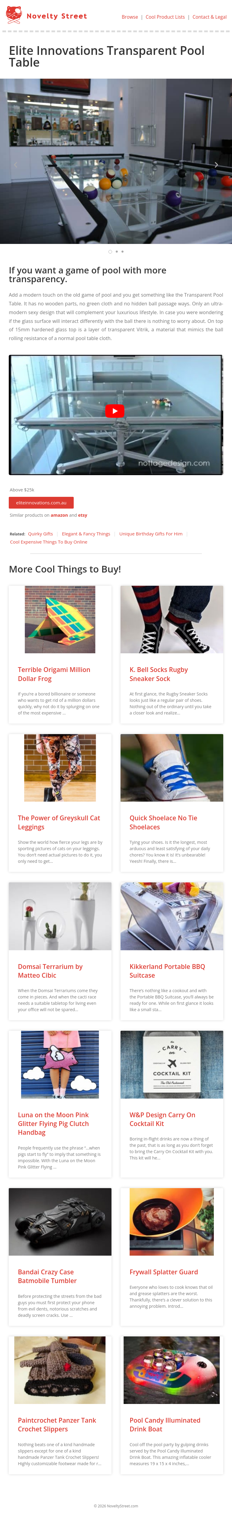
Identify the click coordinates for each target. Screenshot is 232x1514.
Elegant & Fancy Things (86, 534)
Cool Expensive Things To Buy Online (48, 542)
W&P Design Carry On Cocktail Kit (162, 1119)
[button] (41, 503)
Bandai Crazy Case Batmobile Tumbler (47, 1276)
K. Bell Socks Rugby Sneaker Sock (159, 674)
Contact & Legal (209, 17)
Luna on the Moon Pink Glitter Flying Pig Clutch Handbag (53, 1123)
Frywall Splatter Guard (164, 1272)
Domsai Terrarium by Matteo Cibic (50, 970)
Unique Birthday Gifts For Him (150, 534)
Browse (127, 17)
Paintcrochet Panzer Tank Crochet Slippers (57, 1424)
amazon (59, 515)
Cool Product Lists (163, 17)
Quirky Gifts (40, 534)
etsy (82, 515)
